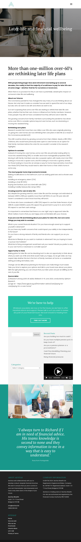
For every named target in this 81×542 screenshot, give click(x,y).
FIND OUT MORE (40, 320)
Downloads (11, 526)
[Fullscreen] (70, 378)
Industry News (12, 528)
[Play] (46, 378)
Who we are (12, 523)
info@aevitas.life (13, 506)
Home (10, 518)
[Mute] (67, 378)
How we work (12, 521)
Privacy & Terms (13, 533)
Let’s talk (11, 531)
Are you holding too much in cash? (57, 336)
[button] (58, 372)
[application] (58, 372)
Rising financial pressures (53, 357)
